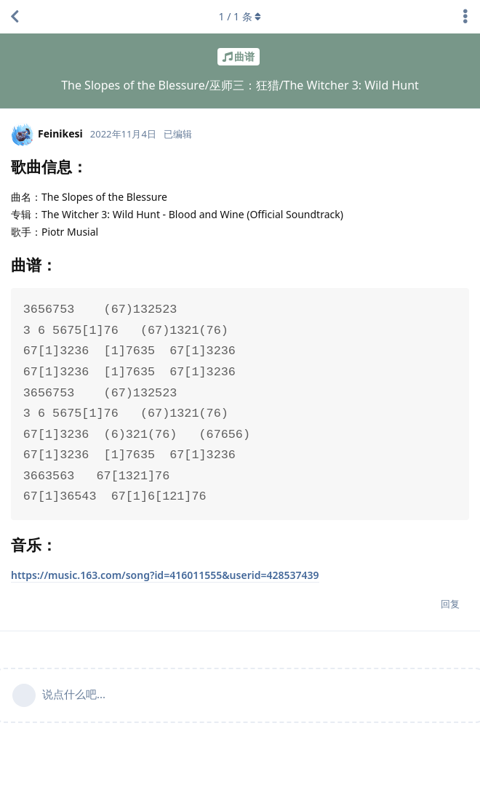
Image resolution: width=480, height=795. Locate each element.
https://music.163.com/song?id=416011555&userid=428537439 (165, 575)
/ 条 (240, 16)
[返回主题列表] (14, 16)
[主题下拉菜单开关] (465, 16)
